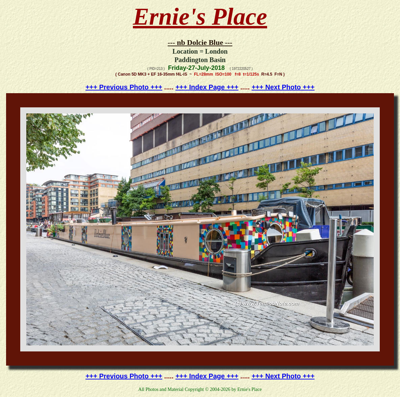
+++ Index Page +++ (206, 87)
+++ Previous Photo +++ (123, 87)
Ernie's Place (200, 16)
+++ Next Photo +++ (283, 87)
